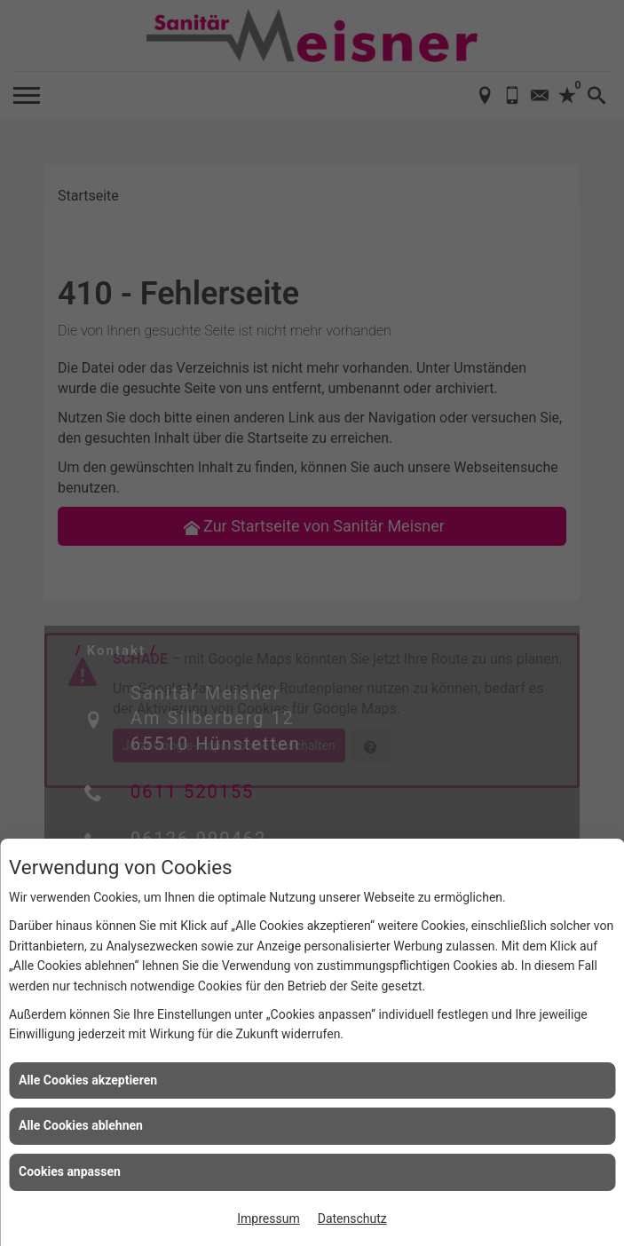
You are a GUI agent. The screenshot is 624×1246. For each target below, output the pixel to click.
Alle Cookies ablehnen (81, 1125)
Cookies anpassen (70, 1171)
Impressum (268, 1218)
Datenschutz (352, 1218)
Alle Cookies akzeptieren (88, 1080)
